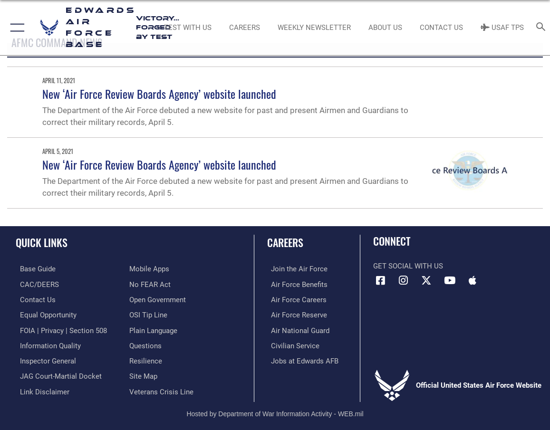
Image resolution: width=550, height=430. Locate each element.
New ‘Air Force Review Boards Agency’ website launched (159, 93)
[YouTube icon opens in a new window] (450, 280)
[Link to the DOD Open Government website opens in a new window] (157, 299)
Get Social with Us (408, 266)
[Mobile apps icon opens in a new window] (472, 280)
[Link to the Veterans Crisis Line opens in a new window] (161, 388)
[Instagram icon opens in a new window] (403, 280)
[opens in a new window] (33, 269)
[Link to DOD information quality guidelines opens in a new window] (46, 343)
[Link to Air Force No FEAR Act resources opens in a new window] (150, 284)
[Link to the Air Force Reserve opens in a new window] (295, 313)
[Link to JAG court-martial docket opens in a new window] (56, 373)
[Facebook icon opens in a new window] (380, 280)
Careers (285, 242)
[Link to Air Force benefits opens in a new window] (295, 284)
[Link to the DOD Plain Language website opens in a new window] (153, 329)
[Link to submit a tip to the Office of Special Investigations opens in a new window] (148, 313)
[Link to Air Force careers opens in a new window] (295, 299)
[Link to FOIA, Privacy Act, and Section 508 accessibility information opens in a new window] (59, 329)
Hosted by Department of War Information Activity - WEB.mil (274, 409)
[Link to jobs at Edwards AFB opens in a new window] (301, 358)
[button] (15, 27)
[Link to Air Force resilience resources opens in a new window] (145, 358)
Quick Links (42, 242)
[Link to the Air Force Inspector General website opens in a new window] (44, 358)
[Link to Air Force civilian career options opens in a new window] (291, 343)
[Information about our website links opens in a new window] (40, 388)
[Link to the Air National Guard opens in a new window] (296, 329)
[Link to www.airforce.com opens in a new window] (295, 269)
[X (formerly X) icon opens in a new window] (426, 280)
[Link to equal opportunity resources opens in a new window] (44, 313)
